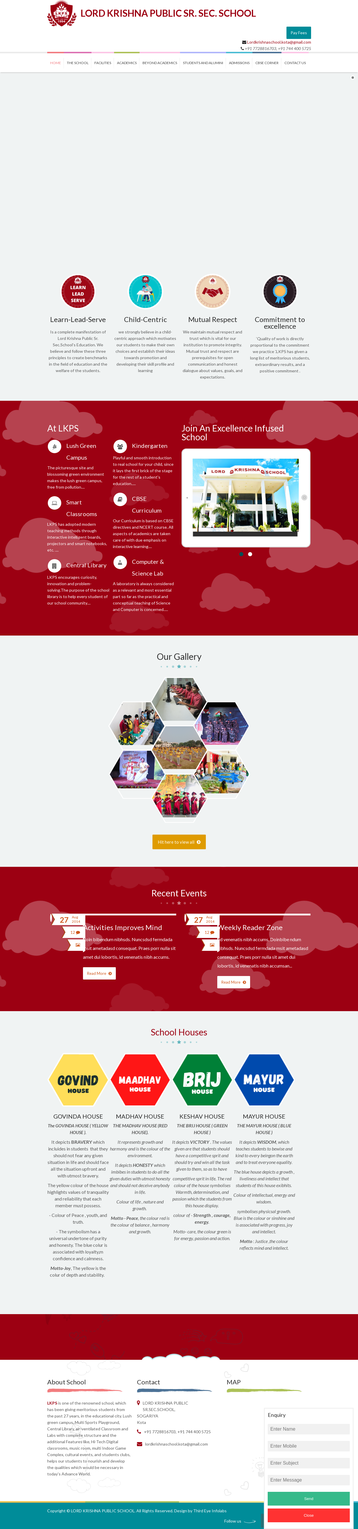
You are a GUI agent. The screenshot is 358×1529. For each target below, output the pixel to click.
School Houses (179, 1032)
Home (55, 63)
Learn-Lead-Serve (78, 319)
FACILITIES (102, 63)
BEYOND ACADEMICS (159, 63)
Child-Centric (145, 319)
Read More (99, 973)
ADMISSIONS (239, 63)
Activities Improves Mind (122, 927)
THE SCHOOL (78, 63)
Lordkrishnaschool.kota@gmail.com (279, 42)
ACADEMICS (127, 63)
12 (75, 932)
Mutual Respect (212, 319)
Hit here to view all (179, 842)
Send (308, 1499)
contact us (295, 63)
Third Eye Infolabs (210, 1510)
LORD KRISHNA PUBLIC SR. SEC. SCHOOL (168, 13)
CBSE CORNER (267, 63)
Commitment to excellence (280, 322)
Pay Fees (299, 32)
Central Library (86, 565)
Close (309, 1515)
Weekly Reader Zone (250, 927)
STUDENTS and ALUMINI (203, 63)
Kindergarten (149, 445)
